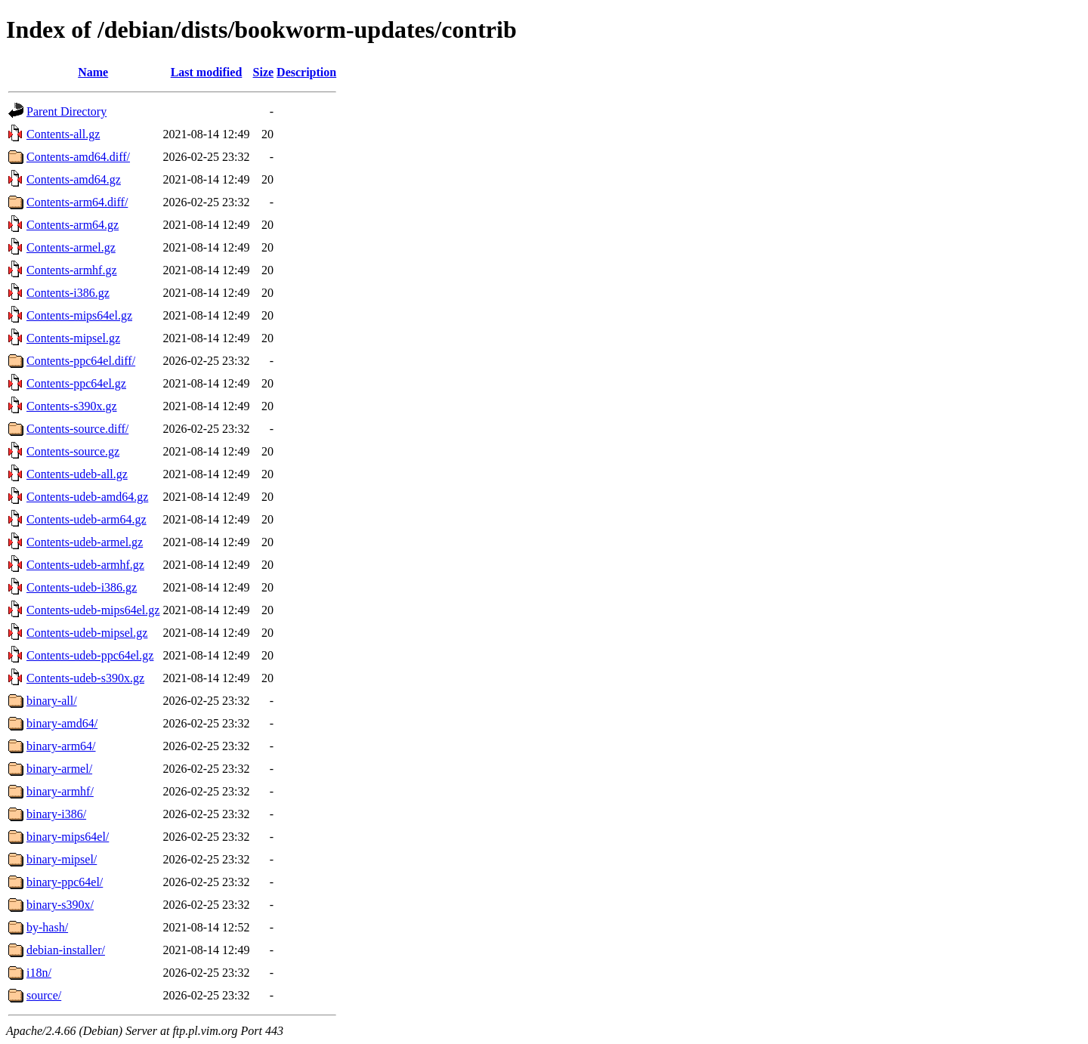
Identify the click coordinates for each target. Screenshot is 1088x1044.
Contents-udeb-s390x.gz (85, 678)
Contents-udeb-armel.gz (84, 542)
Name (93, 72)
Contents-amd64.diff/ (78, 156)
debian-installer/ (65, 950)
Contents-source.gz (72, 451)
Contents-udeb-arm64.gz (86, 519)
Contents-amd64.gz (73, 179)
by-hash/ (47, 927)
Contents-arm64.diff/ (77, 202)
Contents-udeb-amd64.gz (87, 496)
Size (263, 72)
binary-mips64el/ (67, 836)
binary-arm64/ (61, 746)
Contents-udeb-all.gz (77, 474)
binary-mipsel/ (61, 859)
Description (306, 72)
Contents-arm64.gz (72, 224)
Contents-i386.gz (68, 292)
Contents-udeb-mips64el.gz (92, 610)
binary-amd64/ (61, 723)
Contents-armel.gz (71, 247)
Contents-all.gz (63, 134)
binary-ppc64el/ (64, 882)
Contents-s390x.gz (71, 406)
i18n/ (38, 972)
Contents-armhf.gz (71, 270)
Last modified (207, 72)
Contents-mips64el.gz (79, 315)
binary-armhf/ (60, 791)
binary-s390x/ (60, 904)
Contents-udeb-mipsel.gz (86, 632)
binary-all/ (51, 700)
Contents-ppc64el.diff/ (80, 360)
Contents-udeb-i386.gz (81, 587)
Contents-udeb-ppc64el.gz (89, 655)
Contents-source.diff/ (77, 428)
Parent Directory (66, 111)
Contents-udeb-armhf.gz (85, 564)
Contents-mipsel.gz (73, 338)
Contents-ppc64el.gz (76, 383)
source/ (43, 995)
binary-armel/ (59, 768)
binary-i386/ (56, 814)
